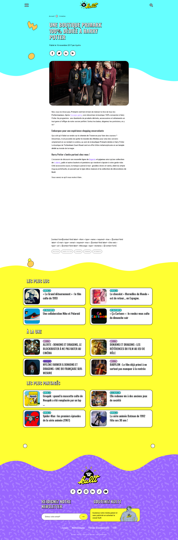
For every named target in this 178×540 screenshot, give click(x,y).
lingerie (92, 159)
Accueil (51, 16)
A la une (47, 290)
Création (62, 16)
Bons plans (115, 392)
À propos (65, 527)
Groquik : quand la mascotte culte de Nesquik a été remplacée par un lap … (63, 400)
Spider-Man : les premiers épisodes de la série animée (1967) (62, 418)
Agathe (78, 45)
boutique (56, 251)
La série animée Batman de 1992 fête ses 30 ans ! (127, 418)
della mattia (103, 534)
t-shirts (57, 163)
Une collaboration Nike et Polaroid (61, 313)
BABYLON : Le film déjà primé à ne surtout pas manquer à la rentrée (128, 366)
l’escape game (76, 115)
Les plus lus (49, 310)
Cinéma (46, 341)
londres (78, 251)
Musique (47, 361)
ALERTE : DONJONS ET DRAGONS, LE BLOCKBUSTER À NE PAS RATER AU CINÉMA (62, 348)
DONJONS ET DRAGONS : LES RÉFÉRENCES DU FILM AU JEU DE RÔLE (127, 348)
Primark (87, 251)
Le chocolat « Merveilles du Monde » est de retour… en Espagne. (129, 296)
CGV (114, 527)
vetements (97, 251)
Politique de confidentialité (99, 527)
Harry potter (67, 251)
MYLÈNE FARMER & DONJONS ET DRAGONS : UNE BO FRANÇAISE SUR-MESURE (63, 368)
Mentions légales (78, 527)
